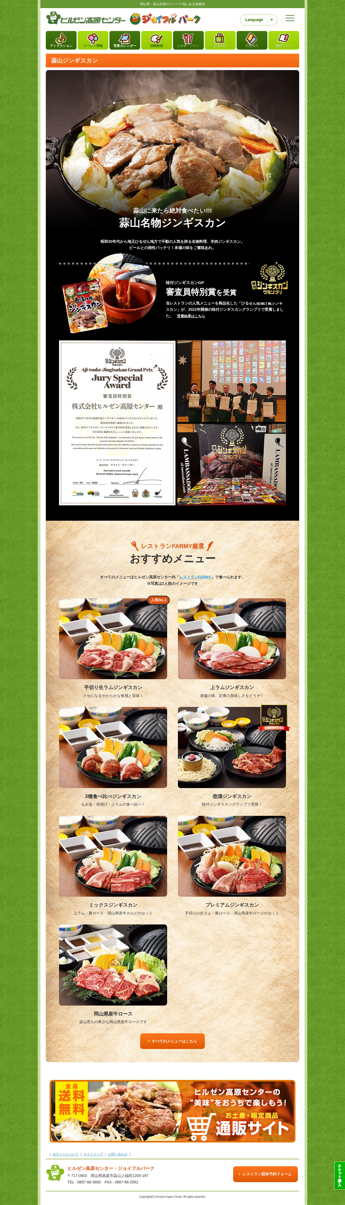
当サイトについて (65, 1157)
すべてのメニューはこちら (174, 1044)
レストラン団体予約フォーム (267, 1177)
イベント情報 (93, 49)
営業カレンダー (125, 49)
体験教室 (157, 49)
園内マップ (284, 49)
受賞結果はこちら (192, 319)
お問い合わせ (117, 1157)
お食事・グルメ (188, 49)
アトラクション (61, 49)
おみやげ (220, 49)
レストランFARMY (195, 580)
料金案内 (252, 49)
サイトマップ (93, 1157)
